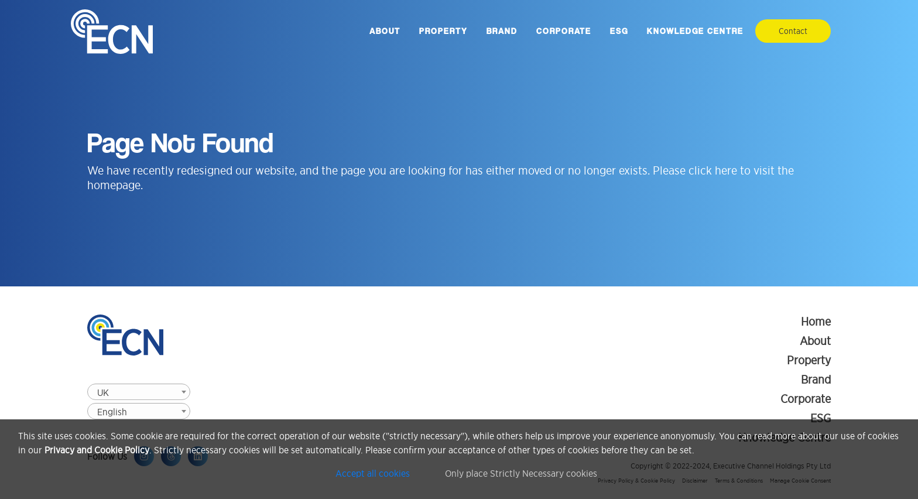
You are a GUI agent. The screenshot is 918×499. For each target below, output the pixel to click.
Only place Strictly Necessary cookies (521, 473)
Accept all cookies (372, 473)
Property (443, 31)
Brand (502, 31)
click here (712, 170)
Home (816, 322)
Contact (793, 31)
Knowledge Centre (695, 31)
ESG (619, 31)
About (384, 31)
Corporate (563, 31)
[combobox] (138, 392)
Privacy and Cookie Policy (96, 450)
